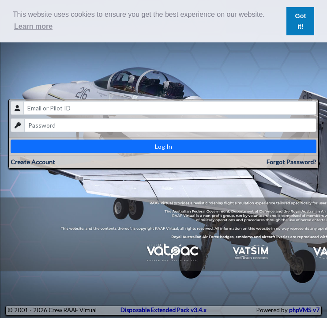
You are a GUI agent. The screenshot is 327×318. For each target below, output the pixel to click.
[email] (169, 108)
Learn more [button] (33, 26)
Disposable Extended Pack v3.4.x (163, 310)
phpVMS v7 (304, 310)
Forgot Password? (291, 162)
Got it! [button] (300, 21)
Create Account (33, 162)
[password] (170, 125)
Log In (163, 146)
